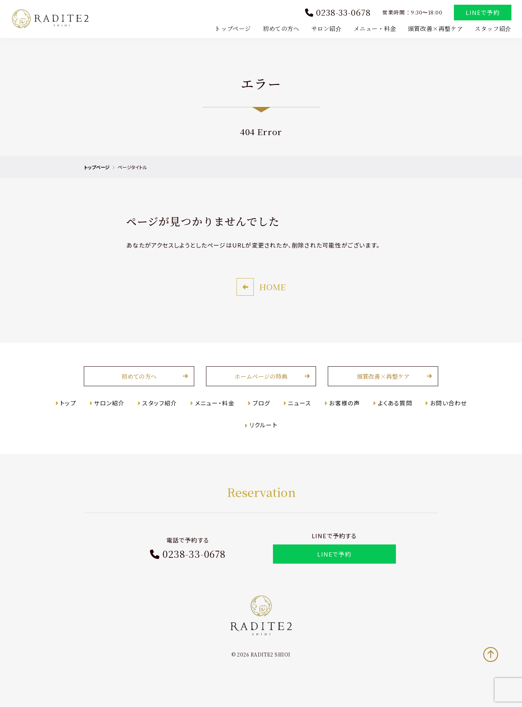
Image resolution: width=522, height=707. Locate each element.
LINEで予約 (482, 13)
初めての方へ (280, 29)
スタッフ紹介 (491, 29)
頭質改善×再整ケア (434, 29)
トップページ (232, 29)
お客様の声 (343, 416)
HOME (272, 300)
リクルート (263, 438)
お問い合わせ (445, 416)
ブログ (262, 416)
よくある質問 (393, 416)
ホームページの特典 (261, 389)
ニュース (299, 416)
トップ (71, 416)
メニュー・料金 (373, 29)
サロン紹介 (325, 29)
